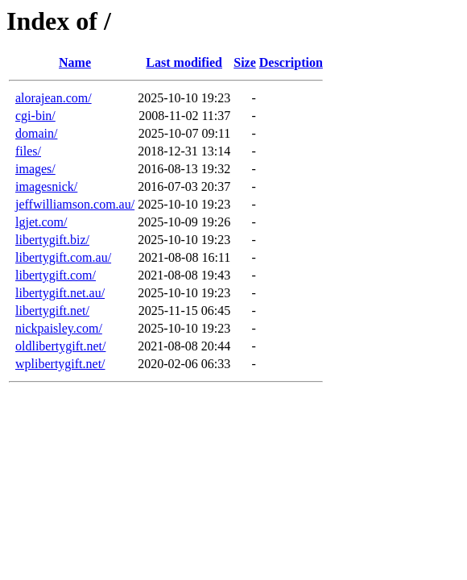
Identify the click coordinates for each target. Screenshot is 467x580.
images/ (35, 169)
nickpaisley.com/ (58, 328)
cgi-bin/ (35, 115)
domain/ (36, 133)
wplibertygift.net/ (60, 364)
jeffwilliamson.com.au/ (74, 204)
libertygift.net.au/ (60, 293)
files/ (28, 151)
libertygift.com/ (55, 275)
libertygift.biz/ (52, 239)
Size (245, 62)
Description (291, 62)
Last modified (184, 62)
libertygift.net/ (52, 310)
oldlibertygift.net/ (60, 346)
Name (75, 62)
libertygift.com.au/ (63, 257)
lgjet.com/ (41, 222)
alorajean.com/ (53, 98)
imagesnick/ (46, 186)
